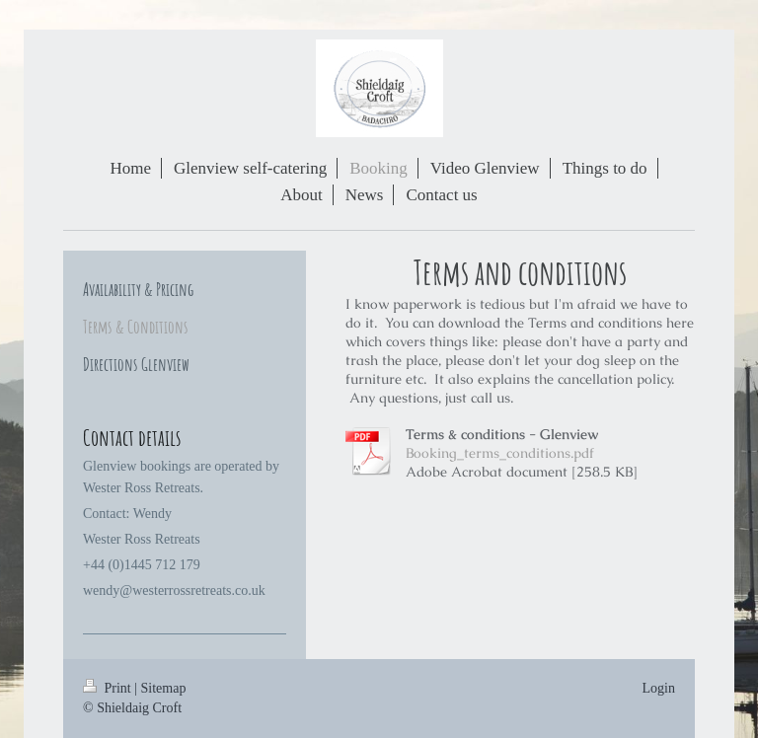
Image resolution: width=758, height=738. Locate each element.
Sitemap (164, 688)
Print (108, 688)
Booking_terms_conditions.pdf (500, 453)
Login (659, 688)
